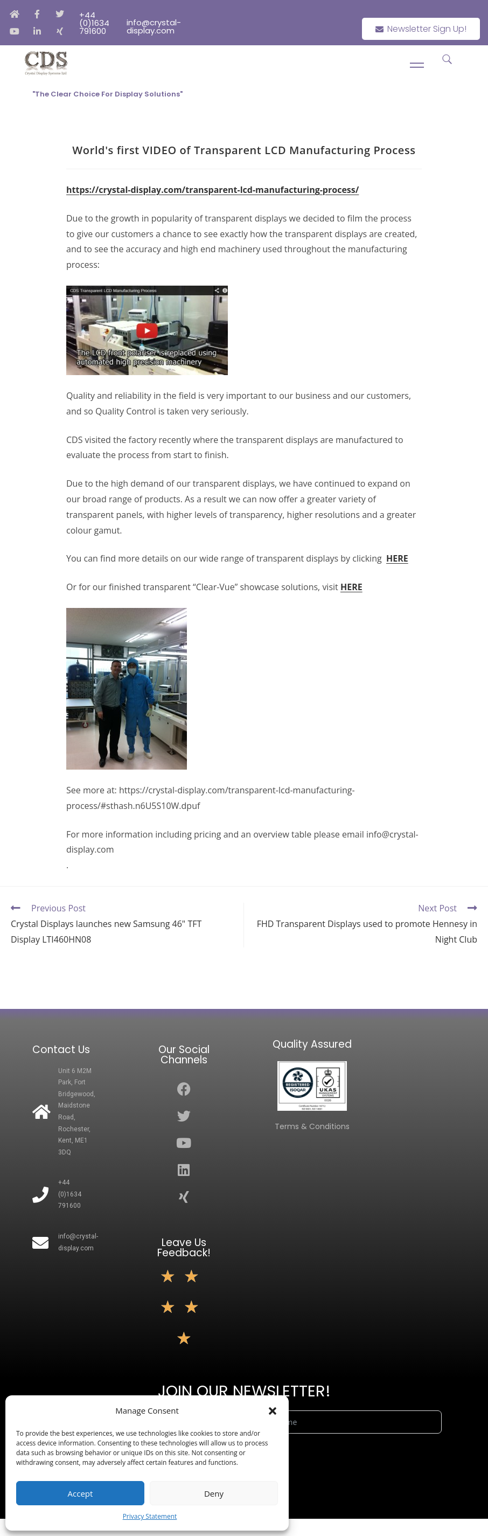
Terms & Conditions (312, 1126)
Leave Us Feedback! (184, 1247)
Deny (214, 1493)
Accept (80, 1493)
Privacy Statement (150, 1516)
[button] (272, 1411)
